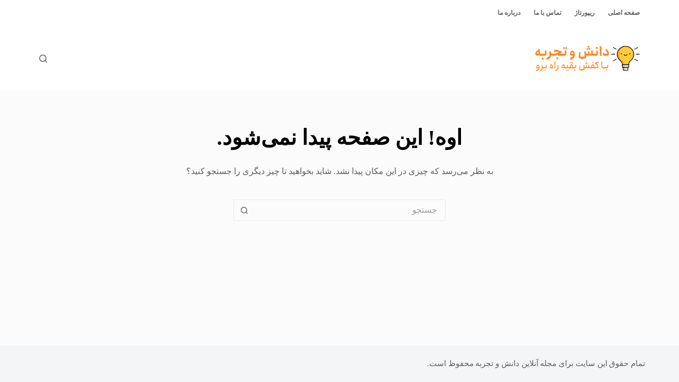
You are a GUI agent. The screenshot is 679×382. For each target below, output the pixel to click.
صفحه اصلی (624, 12)
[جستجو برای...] (350, 210)
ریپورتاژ (584, 12)
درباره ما (509, 12)
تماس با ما (547, 12)
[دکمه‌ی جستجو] (244, 210)
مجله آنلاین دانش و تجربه (515, 363)
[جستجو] (43, 59)
